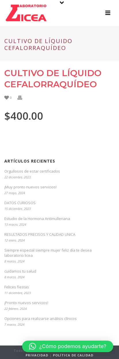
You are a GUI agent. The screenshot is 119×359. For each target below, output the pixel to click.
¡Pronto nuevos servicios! (26, 302)
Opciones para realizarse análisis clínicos (40, 318)
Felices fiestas (16, 286)
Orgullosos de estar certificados (32, 171)
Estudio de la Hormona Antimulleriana (37, 218)
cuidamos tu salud (20, 271)
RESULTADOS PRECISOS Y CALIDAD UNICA (39, 234)
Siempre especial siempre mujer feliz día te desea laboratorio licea (48, 253)
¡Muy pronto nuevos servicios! (30, 187)
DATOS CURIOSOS (20, 202)
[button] (67, 346)
